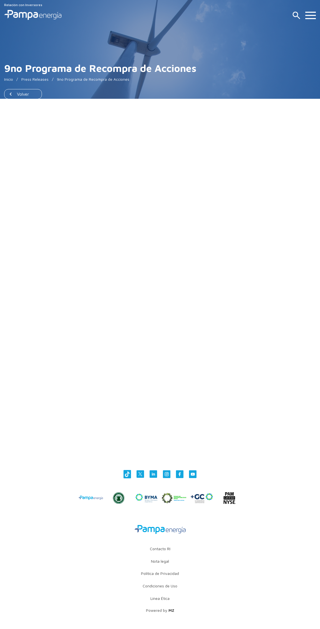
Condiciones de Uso (160, 585)
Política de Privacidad (160, 573)
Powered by (160, 610)
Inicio (8, 79)
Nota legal (160, 561)
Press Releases (35, 79)
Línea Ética (160, 598)
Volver (23, 94)
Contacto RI (160, 548)
